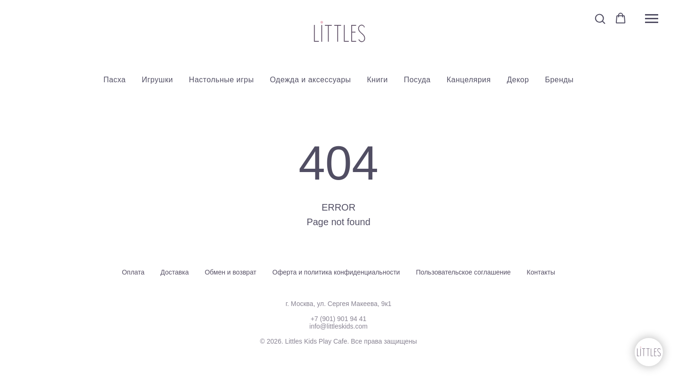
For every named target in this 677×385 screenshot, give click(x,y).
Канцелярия (469, 80)
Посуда (417, 80)
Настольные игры (221, 80)
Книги (377, 80)
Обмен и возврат (230, 272)
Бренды (559, 80)
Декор (518, 80)
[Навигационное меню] (651, 19)
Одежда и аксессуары (310, 80)
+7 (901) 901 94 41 (339, 318)
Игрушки (157, 80)
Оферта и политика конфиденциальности (336, 272)
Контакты (541, 272)
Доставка (174, 272)
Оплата (133, 272)
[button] (600, 18)
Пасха (114, 80)
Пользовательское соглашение (463, 272)
